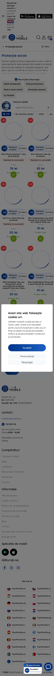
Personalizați (27, 356)
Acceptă (27, 347)
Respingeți (27, 362)
